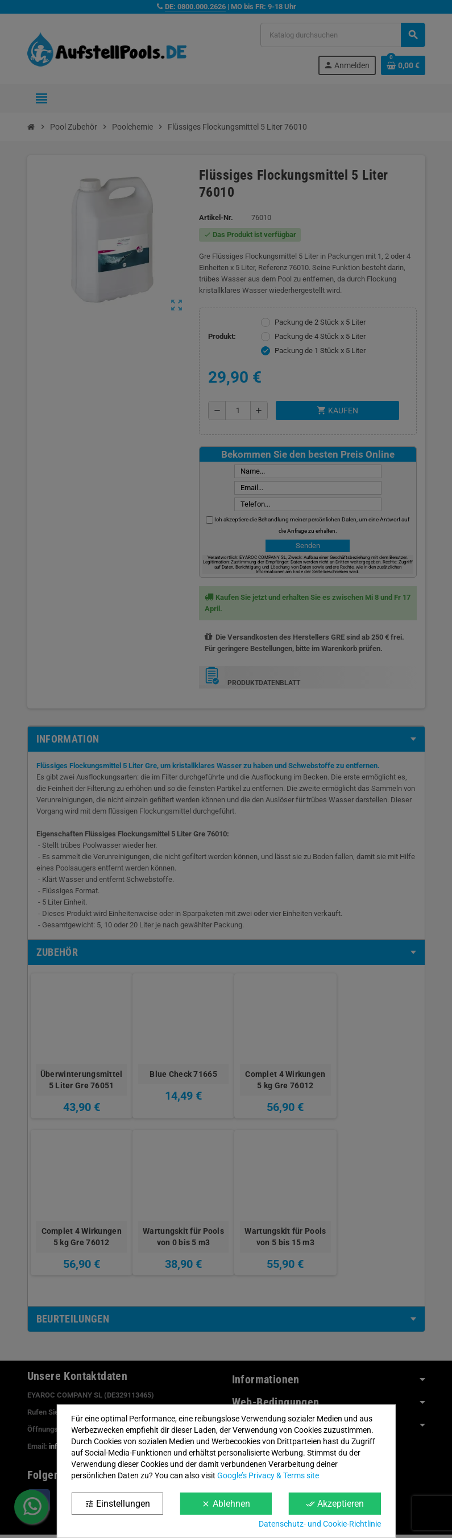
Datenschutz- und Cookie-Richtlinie (320, 1523)
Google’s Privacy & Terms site (268, 1475)
